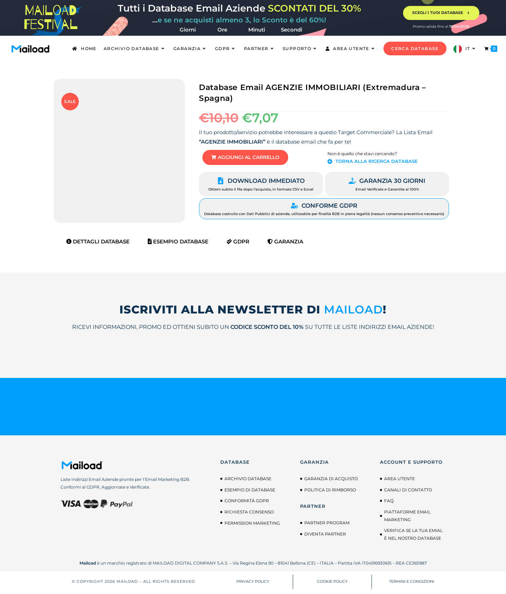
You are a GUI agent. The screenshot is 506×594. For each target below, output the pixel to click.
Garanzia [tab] (285, 243)
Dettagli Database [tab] (98, 243)
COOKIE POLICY (332, 583)
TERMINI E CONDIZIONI (411, 583)
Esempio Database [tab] (178, 243)
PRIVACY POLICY (252, 583)
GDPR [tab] (238, 243)
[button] (251, 158)
